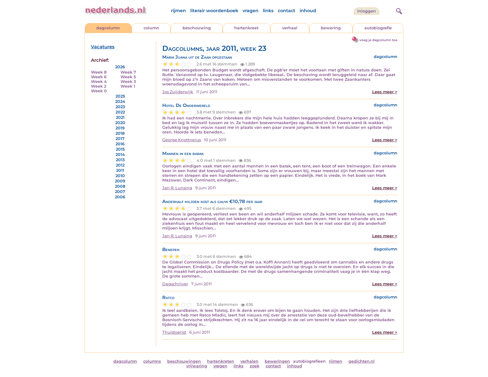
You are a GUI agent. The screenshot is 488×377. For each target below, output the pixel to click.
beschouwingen (184, 361)
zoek (254, 366)
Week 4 (99, 81)
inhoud (308, 10)
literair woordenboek (214, 10)
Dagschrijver (175, 284)
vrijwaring (196, 366)
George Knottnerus (181, 140)
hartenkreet (246, 28)
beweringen (277, 361)
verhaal (289, 28)
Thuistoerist (174, 332)
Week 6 (99, 77)
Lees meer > (384, 91)
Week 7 (128, 72)
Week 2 (98, 86)
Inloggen (366, 11)
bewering (331, 28)
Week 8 (99, 72)
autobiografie (378, 28)
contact (286, 10)
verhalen (249, 361)
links (268, 10)
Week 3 (128, 81)
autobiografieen (309, 361)
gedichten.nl (361, 361)
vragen (250, 10)
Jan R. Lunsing (177, 188)
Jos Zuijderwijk (177, 91)
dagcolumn (108, 28)
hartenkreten (220, 361)
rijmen (178, 10)
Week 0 (99, 91)
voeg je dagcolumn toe (378, 40)
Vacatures (103, 47)
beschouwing (196, 28)
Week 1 (128, 86)
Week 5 (128, 77)
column (151, 28)
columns (152, 361)
